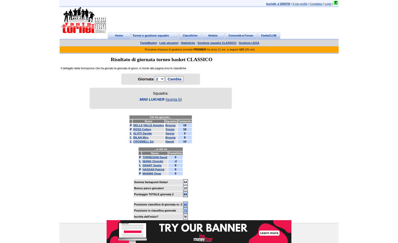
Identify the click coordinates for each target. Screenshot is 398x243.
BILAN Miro (140, 137)
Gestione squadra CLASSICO (216, 42)
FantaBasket (148, 42)
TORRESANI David (154, 157)
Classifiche (190, 35)
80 (185, 204)
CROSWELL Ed (143, 141)
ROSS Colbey (142, 129)
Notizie (213, 35)
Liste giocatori (168, 42)
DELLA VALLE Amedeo (148, 125)
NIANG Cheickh (152, 161)
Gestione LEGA (249, 42)
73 (185, 210)
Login (328, 3)
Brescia (170, 125)
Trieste (169, 129)
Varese (169, 133)
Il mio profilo (299, 3)
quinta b (173, 99)
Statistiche (188, 42)
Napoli (169, 141)
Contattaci (316, 3)
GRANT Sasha (151, 165)
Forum (248, 35)
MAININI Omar (151, 173)
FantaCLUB (268, 35)
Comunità (234, 35)
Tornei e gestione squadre (151, 35)
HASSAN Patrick (153, 169)
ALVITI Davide (142, 133)
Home (119, 35)
